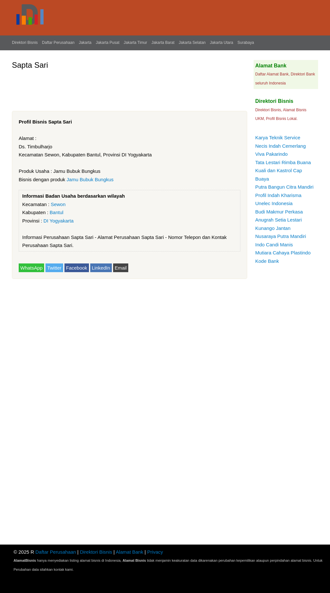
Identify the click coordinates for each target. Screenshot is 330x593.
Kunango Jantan (272, 228)
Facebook (76, 268)
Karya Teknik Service (277, 137)
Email (121, 268)
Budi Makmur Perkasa (279, 211)
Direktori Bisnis (25, 42)
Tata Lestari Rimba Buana (283, 162)
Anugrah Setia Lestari (278, 219)
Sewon (58, 204)
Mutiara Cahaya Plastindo (283, 252)
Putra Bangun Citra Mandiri (284, 187)
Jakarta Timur (135, 42)
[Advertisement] (129, 87)
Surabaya (246, 42)
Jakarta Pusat (107, 42)
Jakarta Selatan (192, 42)
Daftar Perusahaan (58, 42)
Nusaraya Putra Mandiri (280, 236)
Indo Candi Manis (274, 244)
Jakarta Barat (162, 42)
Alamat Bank (129, 552)
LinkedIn (101, 268)
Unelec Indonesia (274, 203)
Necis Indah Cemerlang (280, 146)
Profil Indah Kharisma (278, 195)
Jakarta (85, 42)
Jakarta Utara (221, 42)
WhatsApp (31, 268)
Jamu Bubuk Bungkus (89, 179)
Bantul (56, 212)
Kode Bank (267, 261)
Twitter (54, 268)
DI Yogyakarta (58, 220)
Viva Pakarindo (271, 154)
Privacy (155, 552)
